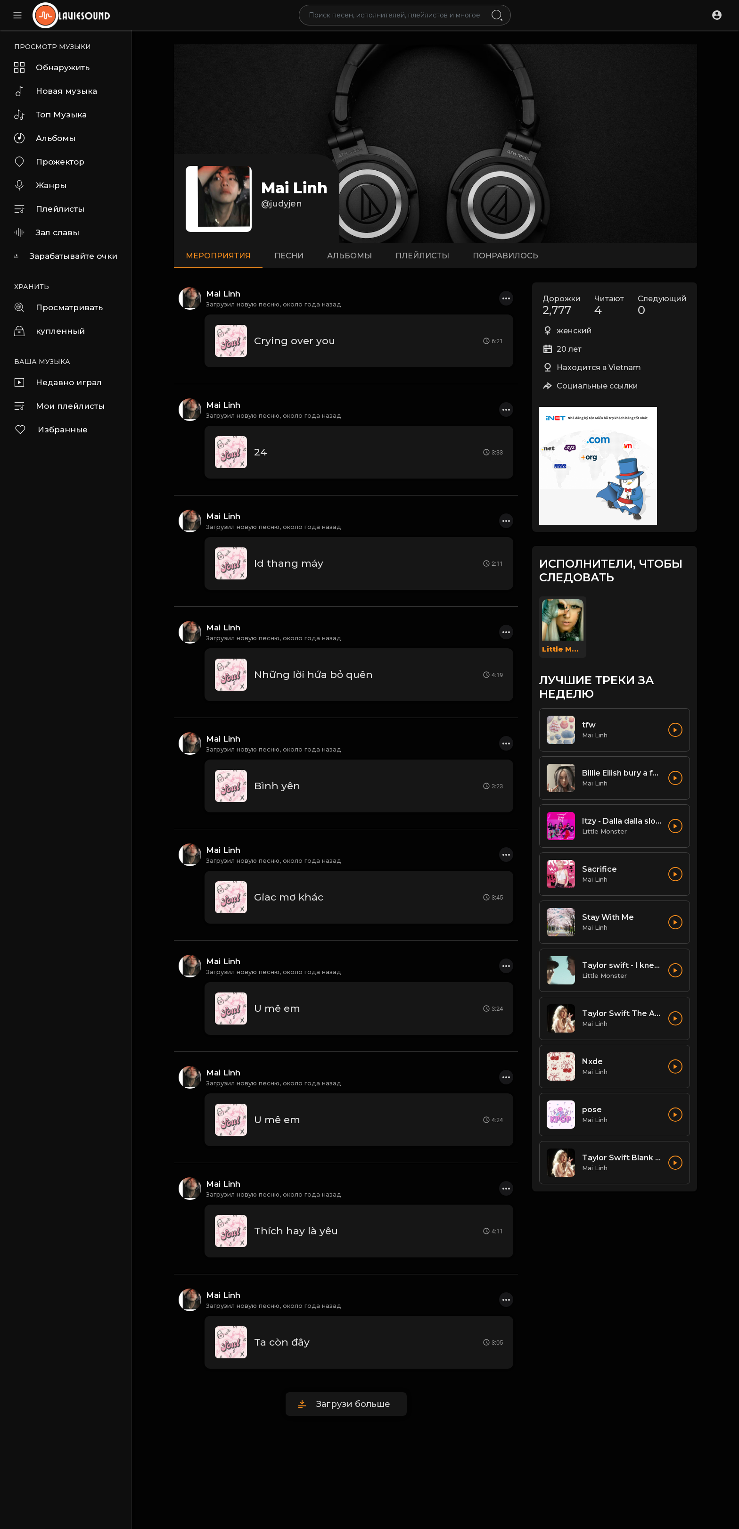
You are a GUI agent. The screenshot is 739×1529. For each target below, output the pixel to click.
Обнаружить (52, 67)
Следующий (662, 305)
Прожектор (49, 162)
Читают (609, 305)
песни (289, 255)
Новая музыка (55, 91)
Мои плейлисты (59, 406)
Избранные (51, 429)
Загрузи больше (353, 1404)
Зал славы (46, 232)
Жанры (40, 185)
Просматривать (58, 307)
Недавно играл (58, 382)
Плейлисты (49, 209)
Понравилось (505, 255)
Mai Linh (294, 188)
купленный (49, 331)
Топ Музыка (50, 114)
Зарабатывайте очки (65, 256)
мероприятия (218, 255)
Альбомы (44, 138)
